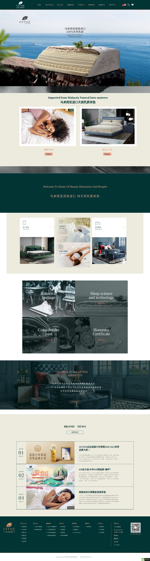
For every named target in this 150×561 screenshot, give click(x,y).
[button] (72, 84)
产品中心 (61, 523)
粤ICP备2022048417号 (86, 557)
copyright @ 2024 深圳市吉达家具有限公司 (67, 557)
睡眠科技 (48, 523)
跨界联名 (74, 523)
